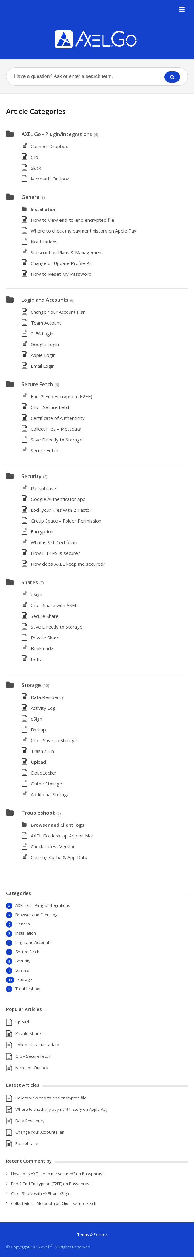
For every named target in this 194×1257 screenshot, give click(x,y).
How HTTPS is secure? (55, 553)
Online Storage (46, 783)
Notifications (44, 241)
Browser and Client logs (57, 825)
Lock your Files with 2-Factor (61, 510)
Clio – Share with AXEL (54, 605)
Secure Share (45, 616)
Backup (38, 729)
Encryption (42, 531)
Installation (44, 209)
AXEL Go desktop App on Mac (62, 836)
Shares (30, 582)
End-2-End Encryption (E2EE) (61, 396)
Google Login (45, 344)
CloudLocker (44, 773)
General (31, 197)
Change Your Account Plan (58, 312)
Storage (31, 685)
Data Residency (47, 697)
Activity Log (43, 708)
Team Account (46, 323)
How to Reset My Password (61, 274)
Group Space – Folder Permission (66, 521)
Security (32, 476)
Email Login (43, 366)
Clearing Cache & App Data (59, 857)
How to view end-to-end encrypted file (72, 220)
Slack (36, 168)
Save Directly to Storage (57, 439)
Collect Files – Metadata (56, 429)
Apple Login (43, 355)
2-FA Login (42, 333)
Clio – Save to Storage (54, 740)
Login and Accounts (45, 299)
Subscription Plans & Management (67, 252)
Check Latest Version (53, 846)
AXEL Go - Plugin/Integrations (57, 134)
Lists (36, 659)
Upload (38, 762)
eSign (36, 594)
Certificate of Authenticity (58, 418)
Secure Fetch (37, 384)
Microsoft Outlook (50, 179)
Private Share (45, 638)
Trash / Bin (42, 751)
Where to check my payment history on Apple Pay (83, 231)
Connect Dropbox (49, 146)
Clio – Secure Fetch (51, 407)
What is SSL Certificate (55, 542)
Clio (34, 157)
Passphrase (43, 488)
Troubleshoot (38, 812)
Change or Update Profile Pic (61, 263)
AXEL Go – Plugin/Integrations (42, 905)
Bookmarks (43, 648)
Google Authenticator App (58, 499)
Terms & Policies (92, 1234)
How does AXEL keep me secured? (68, 564)
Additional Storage (50, 794)
